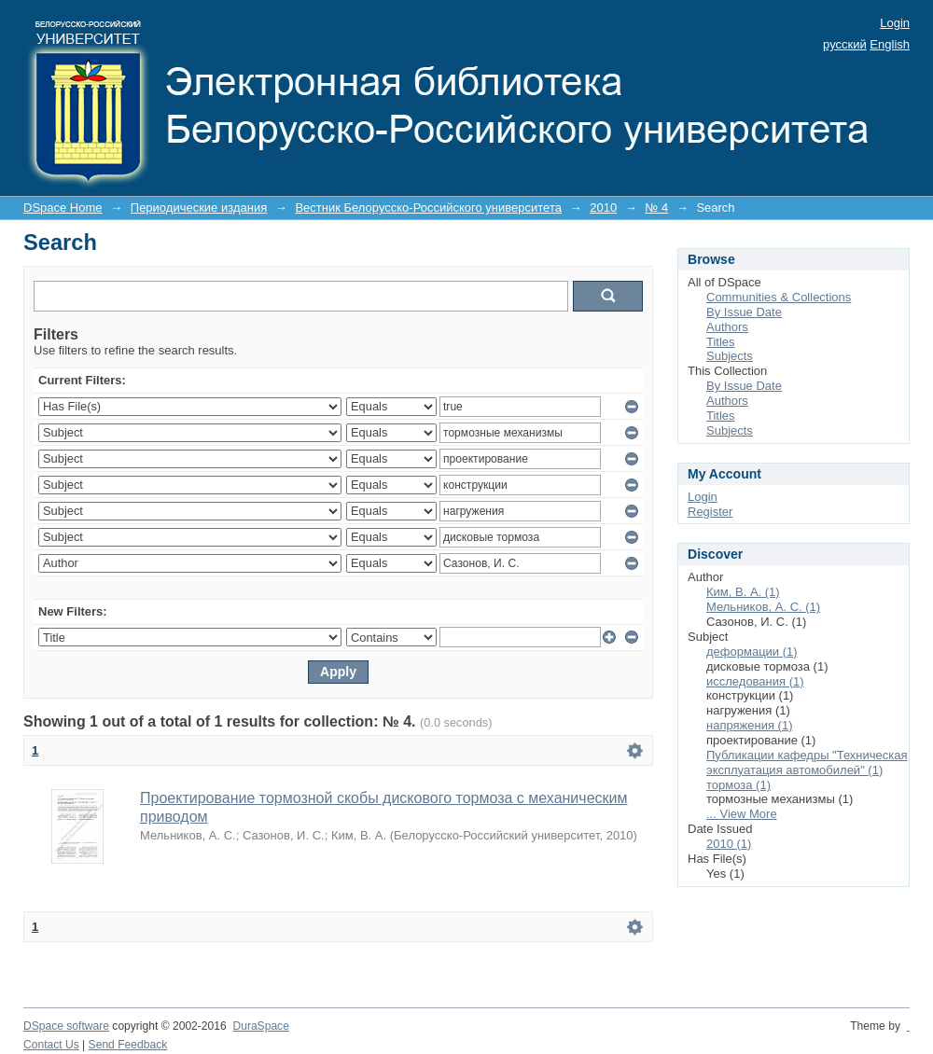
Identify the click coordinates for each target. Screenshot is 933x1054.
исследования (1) (755, 681)
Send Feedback (128, 1044)
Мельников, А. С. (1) (763, 607)
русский (845, 44)
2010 (603, 208)
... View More (741, 814)
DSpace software (66, 1026)
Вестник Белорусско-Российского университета (428, 208)
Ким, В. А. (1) (743, 592)
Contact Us (51, 1044)
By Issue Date (744, 312)
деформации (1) (752, 652)
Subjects (729, 356)
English (890, 44)
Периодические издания (199, 208)
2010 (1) (728, 844)
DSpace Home (63, 208)
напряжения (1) (749, 725)
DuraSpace (260, 1026)
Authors (727, 327)
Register (710, 512)
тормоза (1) (738, 785)
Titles (720, 342)
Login (895, 23)
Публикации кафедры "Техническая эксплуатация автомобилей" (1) (807, 762)
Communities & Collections (778, 297)
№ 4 (656, 208)
